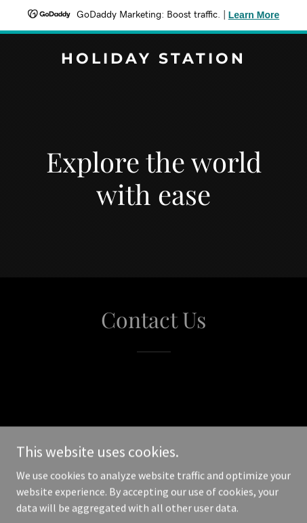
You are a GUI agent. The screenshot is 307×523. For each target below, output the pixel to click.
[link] (153, 59)
